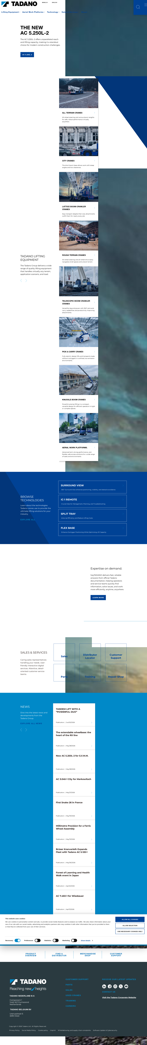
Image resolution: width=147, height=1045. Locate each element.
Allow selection (130, 1026)
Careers (71, 1014)
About (84, 12)
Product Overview (30, 963)
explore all (27, 528)
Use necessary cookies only (129, 1032)
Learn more (98, 606)
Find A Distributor (59, 963)
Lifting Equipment (10, 12)
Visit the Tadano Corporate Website (119, 1006)
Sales (69, 998)
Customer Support (116, 963)
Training (71, 1009)
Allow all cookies (130, 1020)
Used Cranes (73, 1004)
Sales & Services (70, 12)
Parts (69, 993)
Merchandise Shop (88, 963)
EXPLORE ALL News (31, 732)
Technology (52, 12)
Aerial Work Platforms (32, 12)
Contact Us (108, 1000)
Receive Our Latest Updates (119, 988)
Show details (85, 1041)
